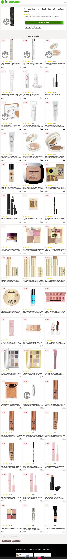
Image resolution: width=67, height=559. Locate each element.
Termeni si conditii (21, 549)
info (20, 67)
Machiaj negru (6, 540)
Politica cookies (46, 549)
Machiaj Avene (16, 540)
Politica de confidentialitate (34, 549)
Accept (39, 558)
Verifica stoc (51, 22)
